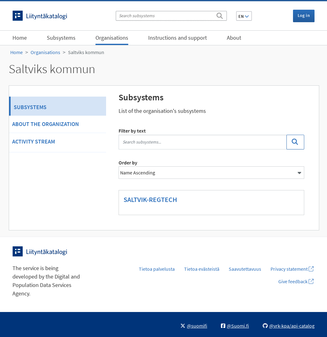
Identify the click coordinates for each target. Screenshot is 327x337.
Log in (304, 15)
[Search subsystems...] (203, 142)
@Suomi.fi (235, 326)
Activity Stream (33, 141)
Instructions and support (177, 37)
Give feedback (296, 281)
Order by (128, 162)
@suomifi (193, 326)
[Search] (220, 15)
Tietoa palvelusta (157, 269)
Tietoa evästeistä (201, 269)
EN (243, 16)
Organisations (111, 37)
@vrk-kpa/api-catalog (289, 326)
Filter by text (132, 131)
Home (19, 37)
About (234, 37)
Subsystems (61, 37)
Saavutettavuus (245, 269)
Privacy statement (292, 269)
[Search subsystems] (171, 16)
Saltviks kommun (86, 52)
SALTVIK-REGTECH (150, 199)
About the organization (45, 124)
